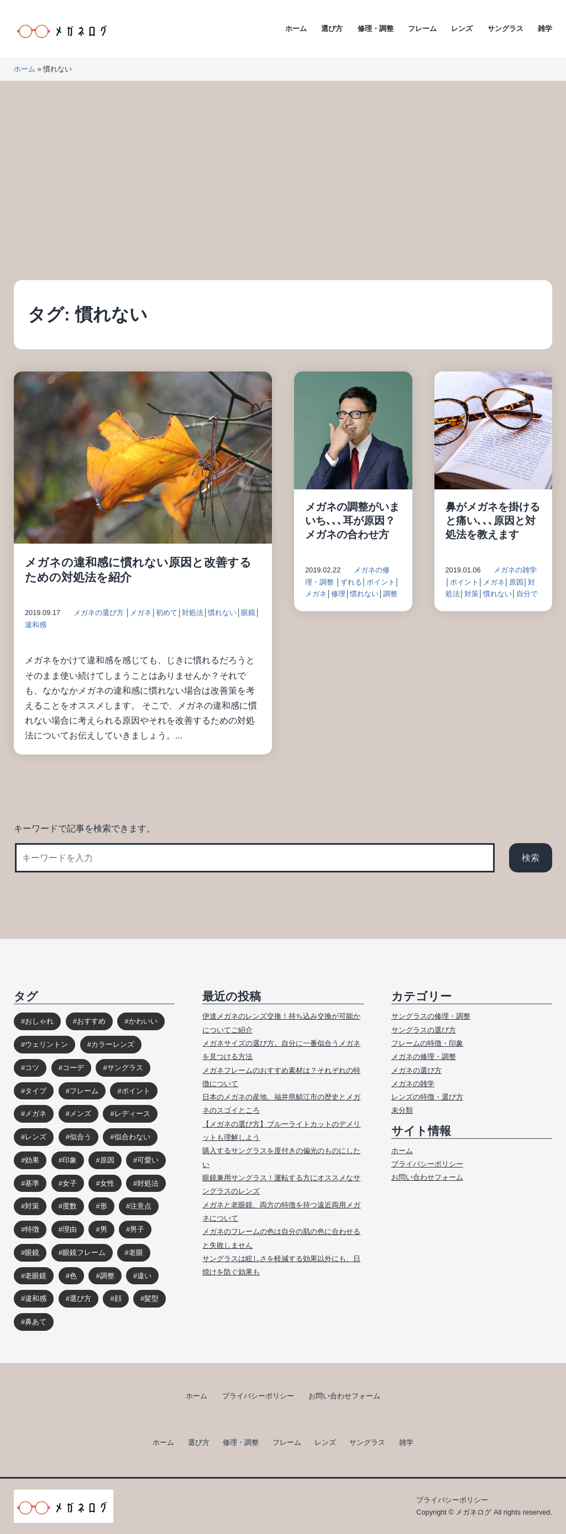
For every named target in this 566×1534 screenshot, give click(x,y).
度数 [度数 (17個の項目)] (69, 1206)
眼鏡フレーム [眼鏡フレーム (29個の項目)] (84, 1252)
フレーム (422, 28)
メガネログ (473, 1512)
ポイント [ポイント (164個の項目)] (136, 1091)
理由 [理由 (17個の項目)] (69, 1229)
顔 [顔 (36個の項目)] (118, 1298)
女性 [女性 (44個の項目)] (107, 1183)
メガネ (140, 612)
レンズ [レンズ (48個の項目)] (35, 1137)
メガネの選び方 (99, 612)
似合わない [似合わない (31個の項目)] (132, 1137)
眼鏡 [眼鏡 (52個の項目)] (32, 1252)
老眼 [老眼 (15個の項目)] (136, 1252)
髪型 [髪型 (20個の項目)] (151, 1298)
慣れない (222, 612)
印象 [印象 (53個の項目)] (69, 1160)
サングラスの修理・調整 (430, 1016)
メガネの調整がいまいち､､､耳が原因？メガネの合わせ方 (352, 520)
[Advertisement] (283, 180)
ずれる (351, 582)
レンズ (462, 28)
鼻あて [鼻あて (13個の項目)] (35, 1322)
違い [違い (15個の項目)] (144, 1276)
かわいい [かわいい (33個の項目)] (143, 1021)
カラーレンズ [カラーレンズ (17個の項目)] (112, 1044)
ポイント (380, 582)
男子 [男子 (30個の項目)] (137, 1229)
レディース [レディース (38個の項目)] (132, 1113)
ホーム (296, 28)
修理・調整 (376, 28)
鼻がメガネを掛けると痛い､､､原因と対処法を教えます (493, 520)
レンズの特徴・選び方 (427, 1097)
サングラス (505, 28)
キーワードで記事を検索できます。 (84, 828)
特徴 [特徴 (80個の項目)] (32, 1229)
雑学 (545, 28)
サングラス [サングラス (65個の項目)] (125, 1067)
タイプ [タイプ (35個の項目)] (35, 1091)
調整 (390, 594)
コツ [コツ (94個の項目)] (32, 1067)
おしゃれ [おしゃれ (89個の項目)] (39, 1021)
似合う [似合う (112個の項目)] (80, 1137)
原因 (516, 582)
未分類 (402, 1110)
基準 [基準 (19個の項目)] (32, 1183)
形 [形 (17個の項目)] (103, 1206)
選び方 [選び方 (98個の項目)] (80, 1298)
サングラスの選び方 (423, 1030)
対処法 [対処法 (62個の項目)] (148, 1183)
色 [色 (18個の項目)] (73, 1276)
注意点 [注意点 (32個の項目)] (140, 1206)
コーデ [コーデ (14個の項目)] (73, 1067)
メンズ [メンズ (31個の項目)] (80, 1113)
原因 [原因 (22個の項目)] (107, 1160)
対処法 (192, 612)
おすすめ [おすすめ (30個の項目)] (91, 1021)
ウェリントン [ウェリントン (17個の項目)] (46, 1044)
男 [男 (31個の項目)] (103, 1229)
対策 (471, 594)
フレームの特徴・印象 (427, 1043)
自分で (527, 594)
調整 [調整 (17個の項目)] (107, 1276)
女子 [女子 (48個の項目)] (69, 1183)
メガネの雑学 (515, 570)
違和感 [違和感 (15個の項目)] (35, 1298)
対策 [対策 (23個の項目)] (32, 1206)
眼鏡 (248, 612)
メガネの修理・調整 (423, 1056)
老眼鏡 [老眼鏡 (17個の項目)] (35, 1276)
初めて (166, 612)
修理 (338, 594)
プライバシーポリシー (427, 1164)
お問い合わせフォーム (427, 1177)
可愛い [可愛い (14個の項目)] (148, 1160)
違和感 (35, 625)
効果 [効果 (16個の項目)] (32, 1160)
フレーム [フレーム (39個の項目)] (84, 1091)
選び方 (332, 28)
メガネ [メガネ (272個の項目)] (35, 1113)
